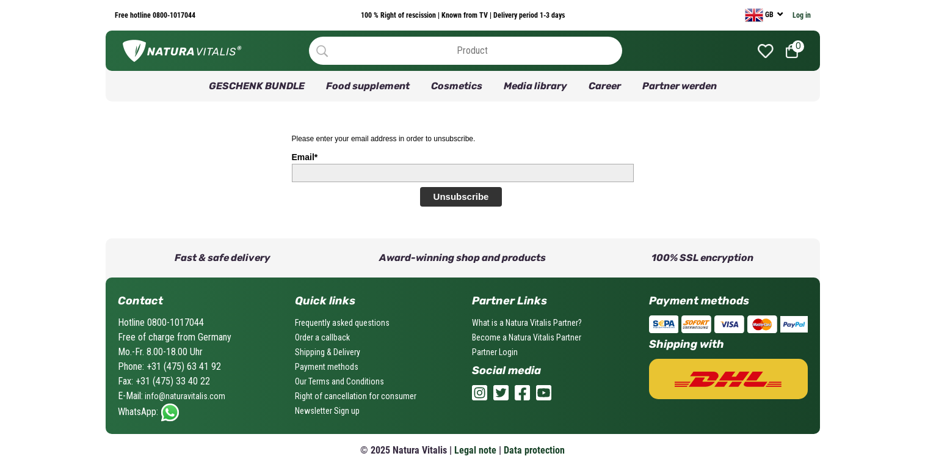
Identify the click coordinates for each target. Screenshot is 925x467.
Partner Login (495, 352)
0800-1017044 (173, 15)
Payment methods (326, 367)
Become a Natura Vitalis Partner (526, 337)
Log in (802, 15)
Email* (305, 157)
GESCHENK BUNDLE (257, 86)
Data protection (534, 450)
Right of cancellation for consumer (355, 396)
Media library (535, 86)
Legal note (475, 450)
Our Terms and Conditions (339, 381)
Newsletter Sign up (327, 411)
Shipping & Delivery (327, 352)
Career (605, 86)
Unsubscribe (461, 196)
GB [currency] (760, 15)
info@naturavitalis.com (184, 396)
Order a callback (322, 337)
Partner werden (679, 86)
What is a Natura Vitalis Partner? (527, 323)
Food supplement (368, 86)
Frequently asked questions (342, 323)
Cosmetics (456, 86)
